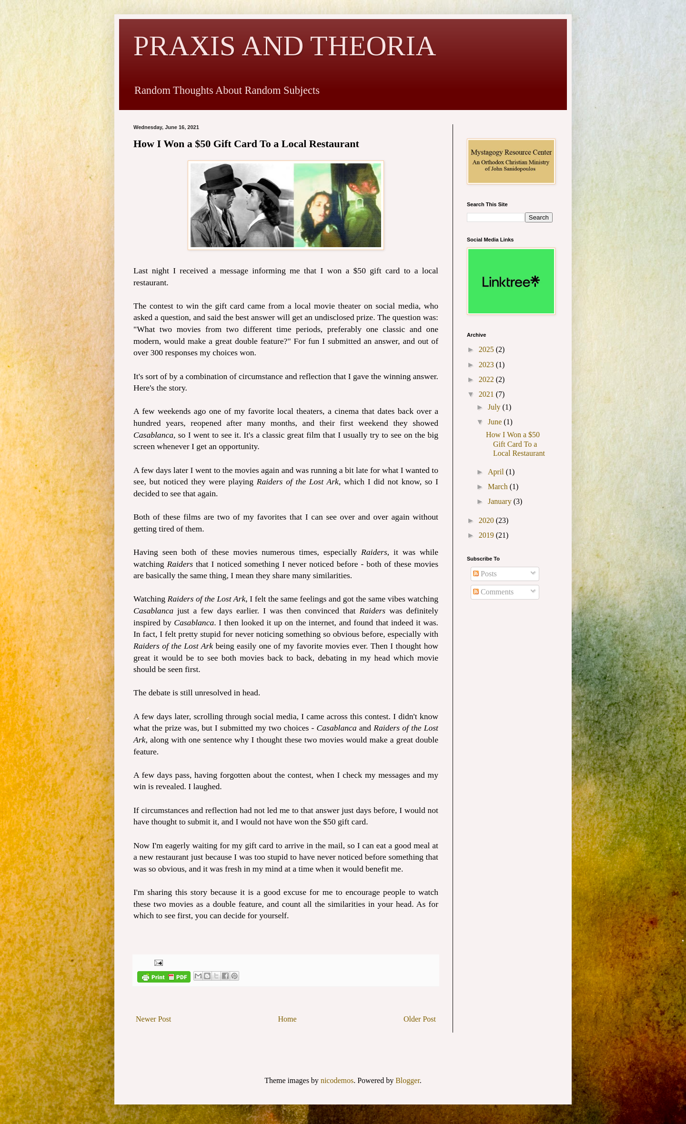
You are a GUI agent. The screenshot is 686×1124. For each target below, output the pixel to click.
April (497, 472)
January (501, 501)
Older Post (420, 1019)
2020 (487, 520)
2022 (487, 379)
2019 (487, 535)
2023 (487, 365)
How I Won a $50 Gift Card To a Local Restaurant (515, 444)
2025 (487, 349)
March (499, 486)
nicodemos (337, 1080)
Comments (493, 592)
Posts (485, 574)
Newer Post (153, 1019)
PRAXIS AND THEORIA (284, 45)
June (496, 422)
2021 (487, 394)
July (495, 407)
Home (287, 1019)
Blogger (407, 1080)
